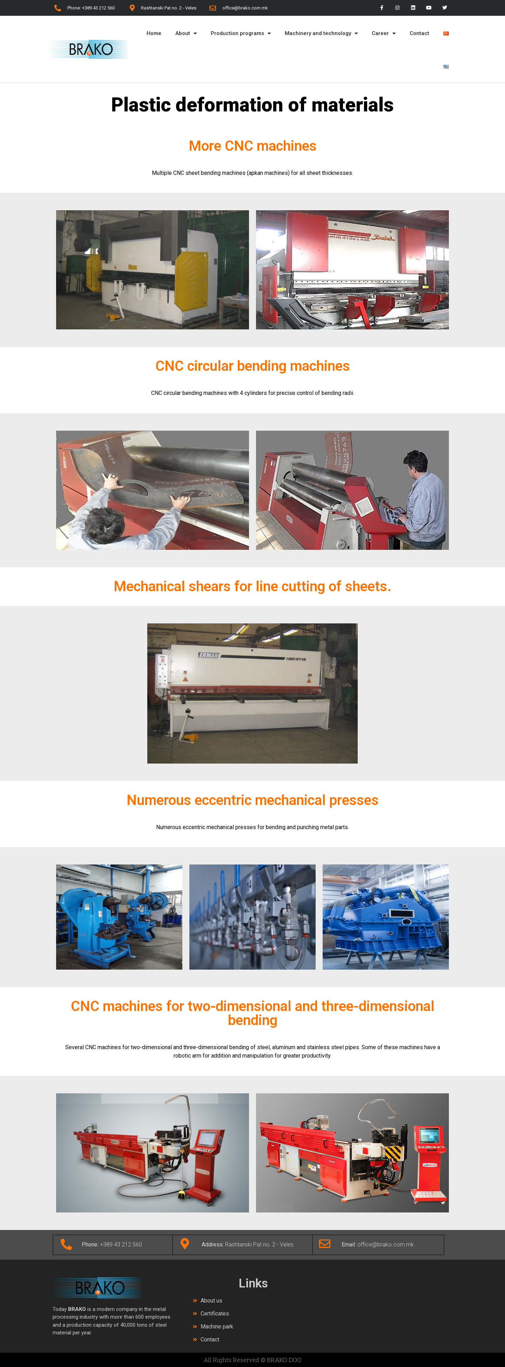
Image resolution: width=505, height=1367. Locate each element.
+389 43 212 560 (112, 1244)
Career (384, 33)
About (186, 33)
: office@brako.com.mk (378, 1244)
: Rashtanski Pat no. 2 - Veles (248, 1244)
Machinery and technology (321, 33)
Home (154, 33)
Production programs (241, 33)
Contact (419, 33)
